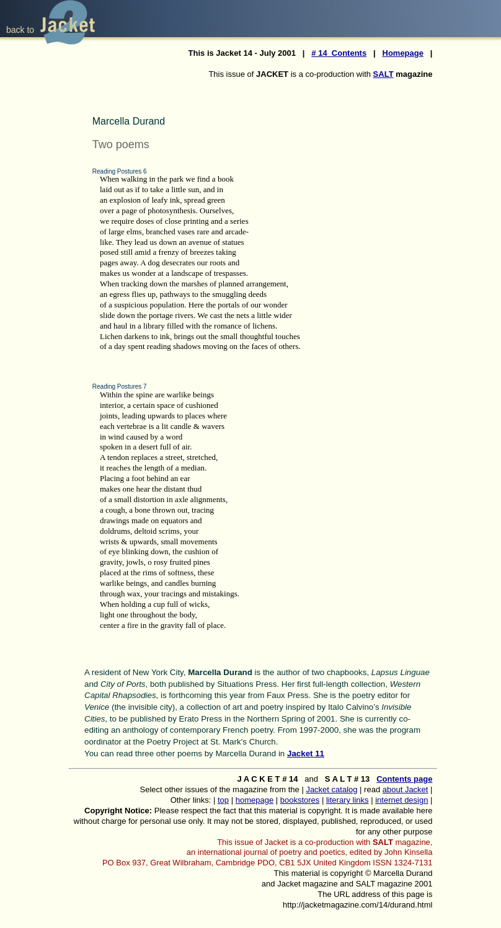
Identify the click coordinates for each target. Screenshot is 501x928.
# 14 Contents (338, 53)
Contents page (404, 779)
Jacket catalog (331, 789)
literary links (347, 800)
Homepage (403, 53)
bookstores (300, 800)
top (223, 800)
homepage (254, 800)
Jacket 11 (305, 753)
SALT (383, 74)
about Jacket (405, 789)
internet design (401, 800)
